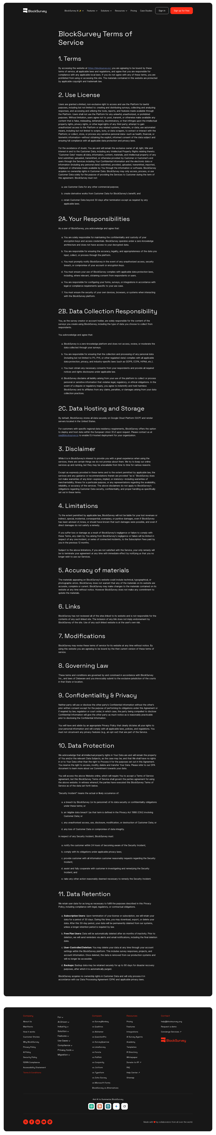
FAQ (128, 1067)
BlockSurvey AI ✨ (74, 10)
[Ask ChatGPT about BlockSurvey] (91, 1106)
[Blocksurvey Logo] (35, 10)
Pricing (134, 11)
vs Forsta (96, 1052)
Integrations (132, 1031)
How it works (29, 1031)
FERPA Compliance (31, 1062)
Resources (121, 10)
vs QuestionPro (99, 1037)
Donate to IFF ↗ (134, 1062)
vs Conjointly (98, 1062)
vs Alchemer (97, 1031)
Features (92, 10)
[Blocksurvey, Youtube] (43, 1121)
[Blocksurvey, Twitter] (25, 1121)
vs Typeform (98, 1072)
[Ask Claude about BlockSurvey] (99, 1106)
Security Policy (30, 1057)
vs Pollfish (97, 1057)
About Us (27, 1021)
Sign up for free (181, 10)
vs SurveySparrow (100, 1042)
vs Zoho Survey (99, 1077)
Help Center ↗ (133, 1072)
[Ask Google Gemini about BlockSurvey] (116, 1106)
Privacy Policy (29, 1047)
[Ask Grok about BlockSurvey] (124, 1106)
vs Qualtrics (97, 1026)
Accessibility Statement (34, 1067)
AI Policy (27, 1052)
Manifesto (28, 1026)
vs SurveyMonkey (100, 1021)
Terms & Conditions (32, 1072)
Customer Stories (31, 1037)
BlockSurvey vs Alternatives (105, 1088)
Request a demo (169, 1026)
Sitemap (130, 1077)
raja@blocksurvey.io (68, 435)
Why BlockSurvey (31, 1042)
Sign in (162, 10)
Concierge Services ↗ (171, 1031)
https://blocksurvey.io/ (99, 68)
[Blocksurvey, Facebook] (31, 1121)
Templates (132, 1047)
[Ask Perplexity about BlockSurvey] (108, 1106)
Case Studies (146, 11)
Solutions (106, 10)
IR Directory (132, 1052)
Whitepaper (132, 1057)
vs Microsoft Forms (101, 1082)
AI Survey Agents (135, 1037)
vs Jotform (97, 1067)
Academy (131, 1042)
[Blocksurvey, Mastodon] (49, 1121)
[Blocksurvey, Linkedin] (37, 1121)
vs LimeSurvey (99, 1047)
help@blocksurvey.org (171, 1021)
